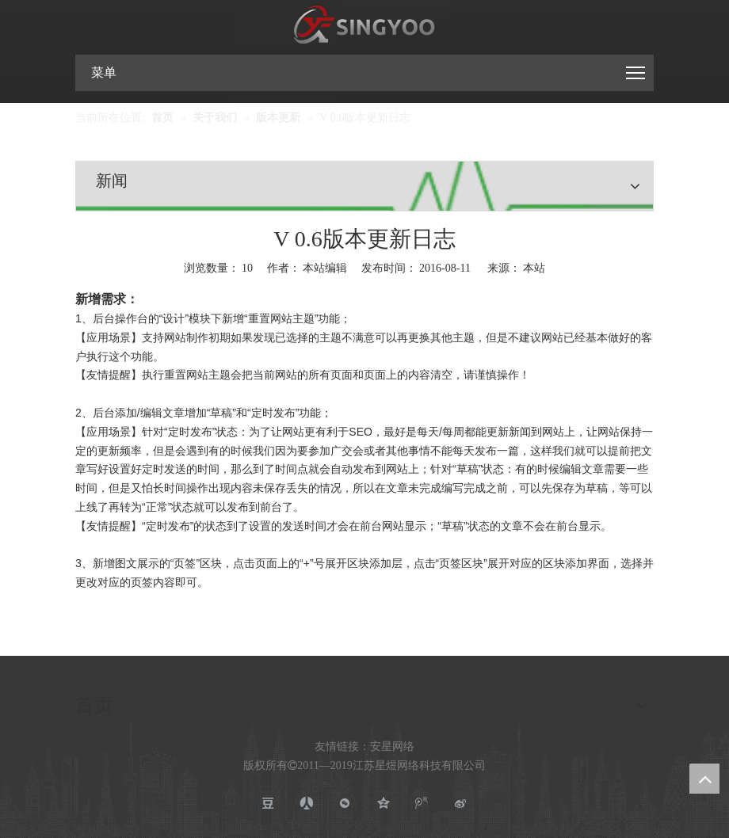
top (704, 779)
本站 (534, 268)
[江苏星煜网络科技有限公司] (364, 25)
